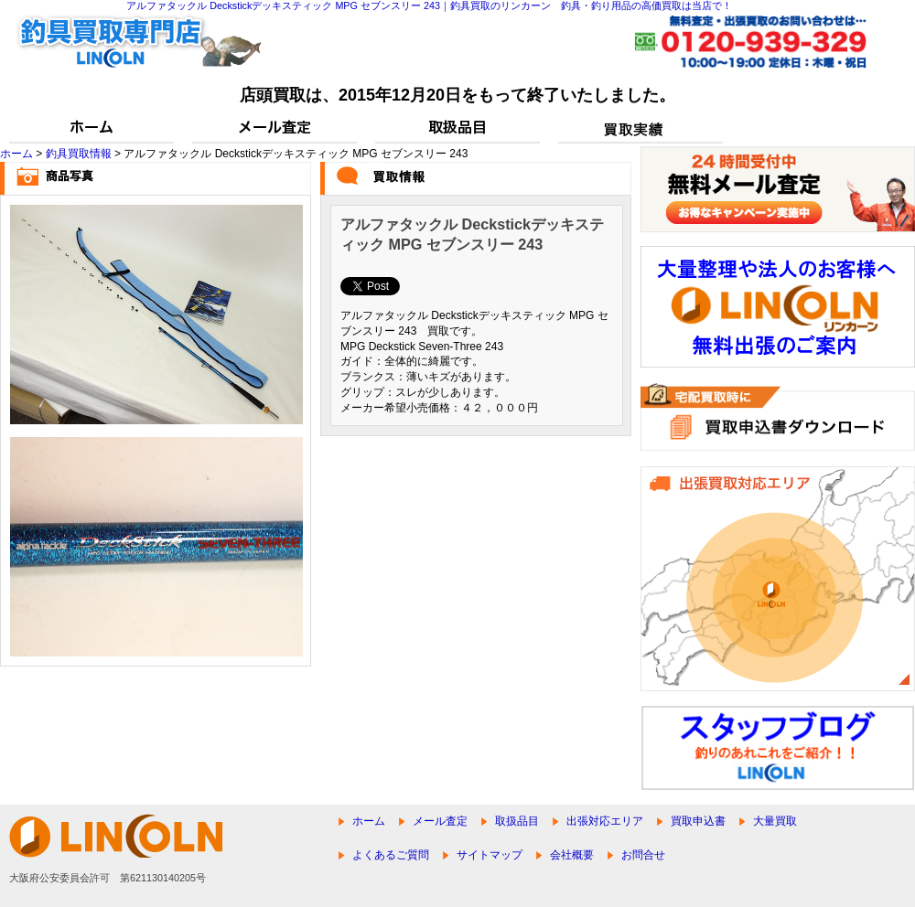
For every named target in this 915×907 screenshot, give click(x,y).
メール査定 (440, 821)
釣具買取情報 (79, 153)
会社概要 (572, 854)
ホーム (16, 153)
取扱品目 (517, 821)
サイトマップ (489, 854)
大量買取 (775, 821)
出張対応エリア (604, 821)
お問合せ (643, 854)
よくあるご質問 (390, 854)
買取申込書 (698, 821)
